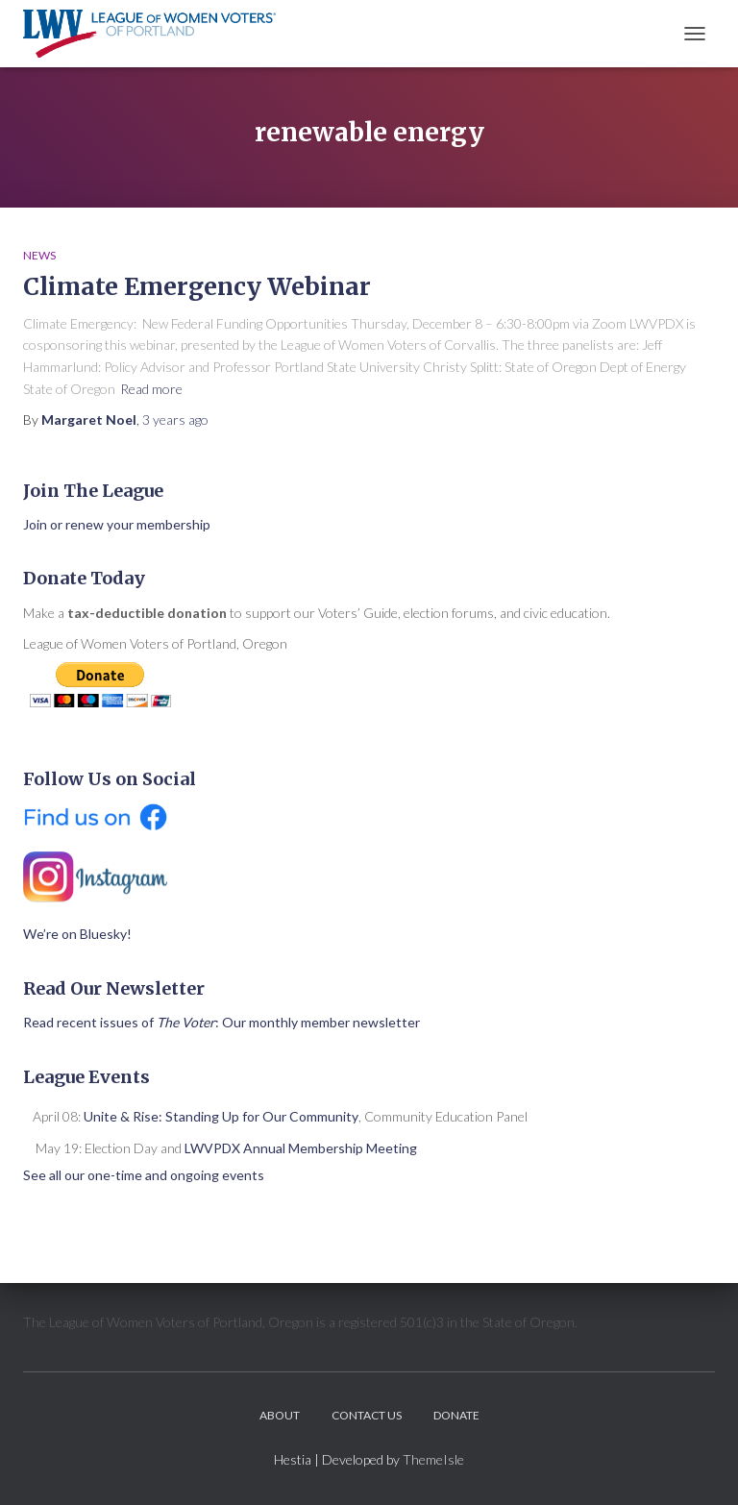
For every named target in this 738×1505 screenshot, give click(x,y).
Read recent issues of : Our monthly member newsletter (221, 1022)
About (279, 1415)
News (39, 255)
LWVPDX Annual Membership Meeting (300, 1148)
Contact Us (367, 1415)
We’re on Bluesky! (77, 933)
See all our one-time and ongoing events (143, 1175)
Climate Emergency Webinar (197, 286)
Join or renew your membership (116, 524)
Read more (151, 389)
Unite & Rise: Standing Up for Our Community (221, 1116)
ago (175, 419)
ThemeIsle (433, 1459)
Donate (456, 1415)
